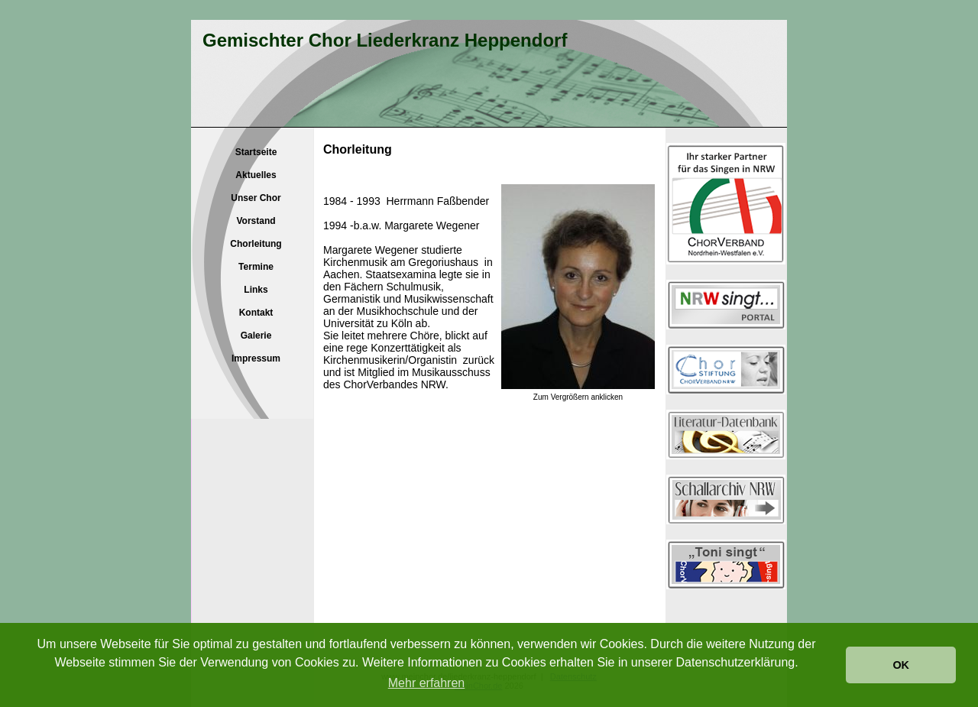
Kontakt (256, 312)
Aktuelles (255, 175)
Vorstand (255, 221)
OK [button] (900, 665)
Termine (256, 266)
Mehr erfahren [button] (426, 682)
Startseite (256, 152)
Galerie (256, 335)
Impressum (256, 358)
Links (255, 289)
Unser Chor (255, 198)
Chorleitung (255, 243)
